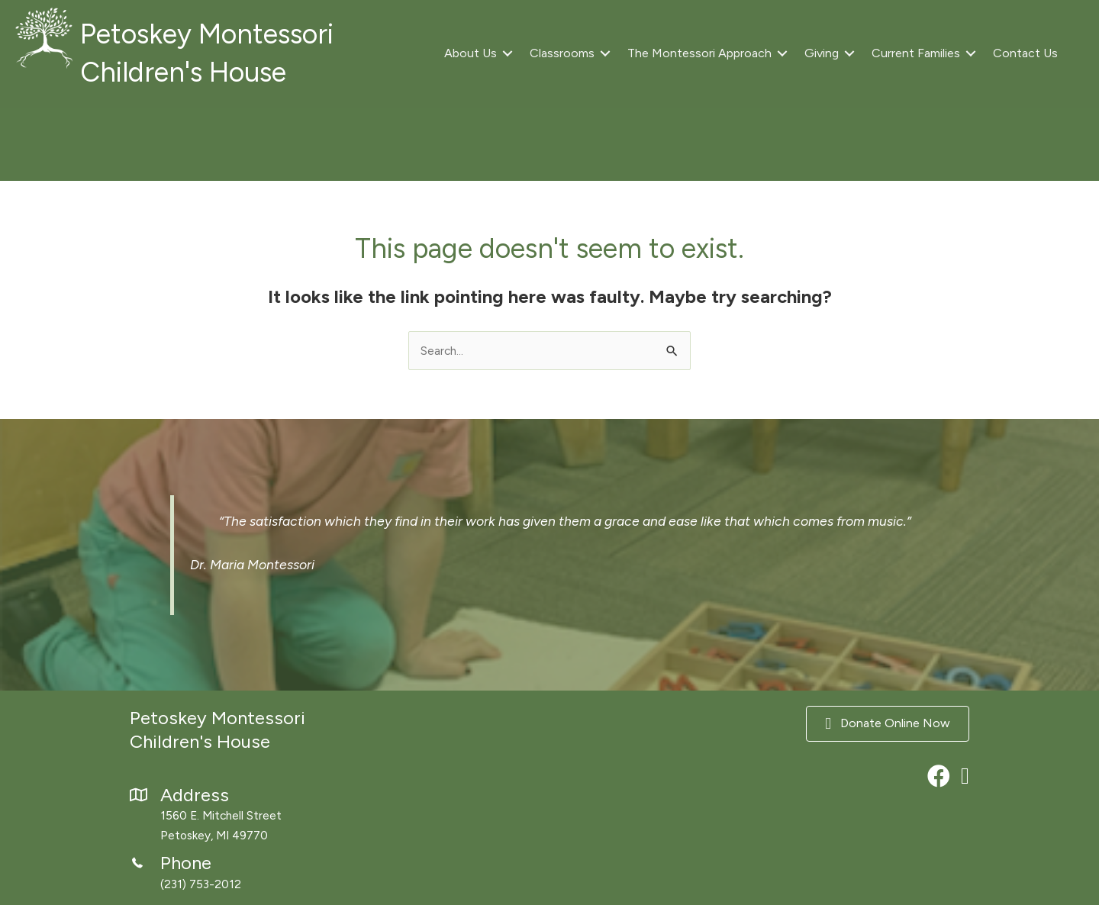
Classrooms (562, 53)
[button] (507, 53)
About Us (470, 53)
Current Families (916, 53)
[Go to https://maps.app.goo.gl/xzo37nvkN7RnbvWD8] (259, 816)
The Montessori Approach (699, 53)
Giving (821, 53)
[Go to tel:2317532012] (259, 876)
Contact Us (1025, 53)
